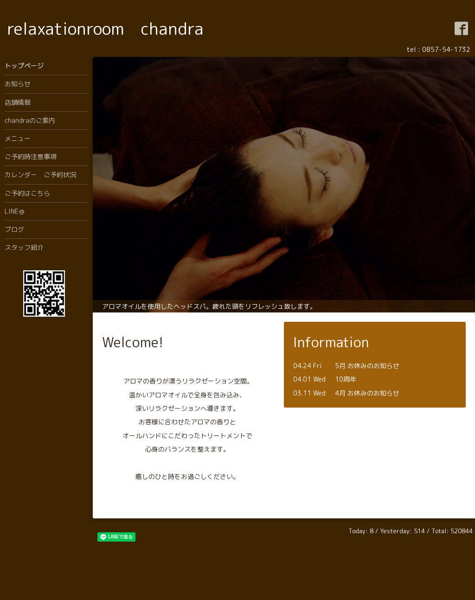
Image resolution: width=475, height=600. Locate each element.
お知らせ (18, 83)
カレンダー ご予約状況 (40, 174)
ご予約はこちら (27, 193)
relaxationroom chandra (105, 28)
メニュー (18, 138)
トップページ (24, 65)
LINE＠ (15, 211)
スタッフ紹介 (24, 247)
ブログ (14, 229)
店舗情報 (18, 102)
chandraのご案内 (30, 120)
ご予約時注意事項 (31, 156)
